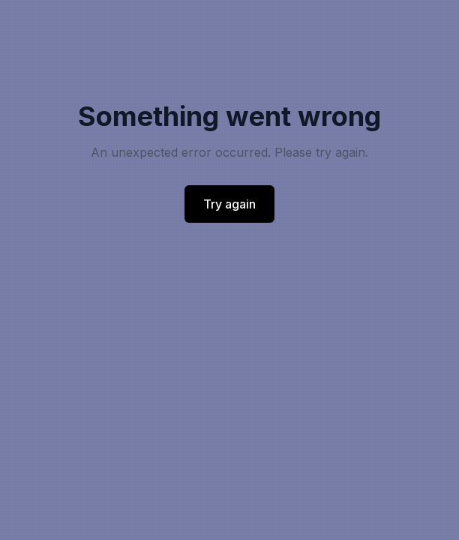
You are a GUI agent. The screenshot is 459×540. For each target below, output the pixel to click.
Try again (229, 204)
